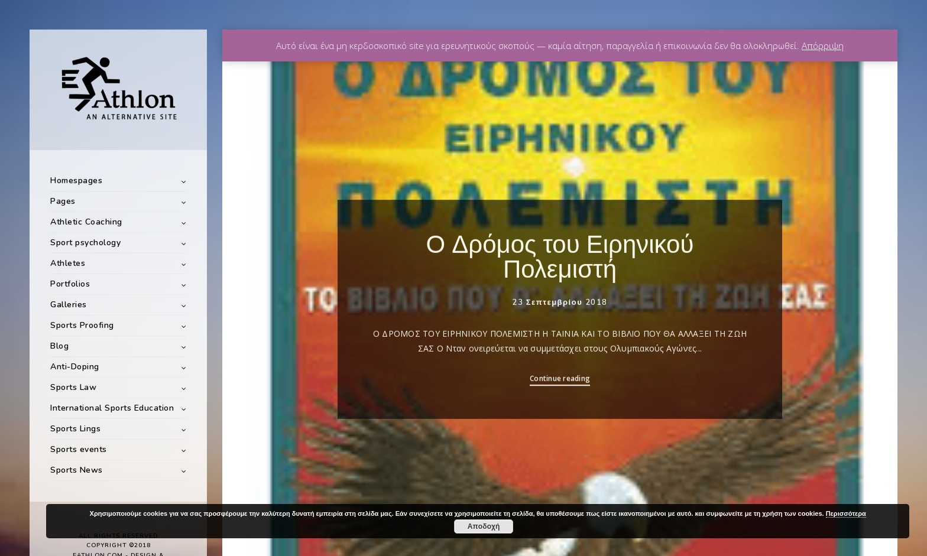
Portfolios (70, 284)
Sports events (78, 449)
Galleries (68, 304)
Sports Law (73, 387)
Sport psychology (85, 242)
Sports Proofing (82, 325)
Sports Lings (75, 428)
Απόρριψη (823, 45)
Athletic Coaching (86, 221)
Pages (63, 201)
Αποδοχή (484, 526)
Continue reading (560, 383)
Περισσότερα (846, 513)
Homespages (76, 180)
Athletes (67, 263)
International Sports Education (112, 408)
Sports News (76, 470)
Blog (59, 346)
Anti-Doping (74, 366)
